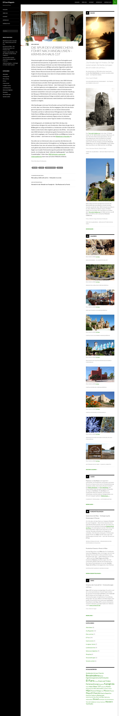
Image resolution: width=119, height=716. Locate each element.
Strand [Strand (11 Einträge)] (96, 699)
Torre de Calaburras (94, 133)
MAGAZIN (77, 2)
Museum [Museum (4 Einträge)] (93, 691)
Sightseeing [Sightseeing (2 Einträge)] (107, 697)
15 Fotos (98, 256)
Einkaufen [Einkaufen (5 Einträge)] (105, 678)
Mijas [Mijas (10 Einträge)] (88, 690)
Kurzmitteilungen (96, 511)
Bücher (35, 167)
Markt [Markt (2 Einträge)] (110, 688)
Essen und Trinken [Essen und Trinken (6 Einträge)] (104, 681)
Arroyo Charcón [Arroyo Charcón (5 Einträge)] (98, 673)
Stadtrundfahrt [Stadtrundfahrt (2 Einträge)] (89, 699)
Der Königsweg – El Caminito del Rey (97, 260)
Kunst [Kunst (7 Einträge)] (108, 686)
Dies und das (35, 44)
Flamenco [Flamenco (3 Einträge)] (101, 684)
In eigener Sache (90, 644)
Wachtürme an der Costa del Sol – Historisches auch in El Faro (9, 42)
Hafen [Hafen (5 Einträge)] (91, 686)
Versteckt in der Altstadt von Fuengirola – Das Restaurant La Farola (53, 183)
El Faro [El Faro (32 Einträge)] (90, 680)
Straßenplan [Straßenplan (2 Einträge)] (101, 699)
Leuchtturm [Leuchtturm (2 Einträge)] (105, 688)
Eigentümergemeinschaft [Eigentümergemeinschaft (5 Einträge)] (94, 678)
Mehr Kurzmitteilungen (94, 573)
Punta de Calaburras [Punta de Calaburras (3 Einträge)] (91, 695)
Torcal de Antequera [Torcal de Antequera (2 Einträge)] (109, 699)
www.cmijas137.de (94, 605)
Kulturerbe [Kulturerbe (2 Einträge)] (103, 686)
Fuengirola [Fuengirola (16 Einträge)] (109, 683)
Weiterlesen (105, 496)
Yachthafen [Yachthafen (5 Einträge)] (89, 704)
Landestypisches (90, 647)
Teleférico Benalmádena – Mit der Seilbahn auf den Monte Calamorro (10, 53)
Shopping (88, 654)
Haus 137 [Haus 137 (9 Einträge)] (97, 686)
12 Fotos (98, 357)
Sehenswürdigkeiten (92, 651)
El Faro (41, 167)
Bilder (92, 13)
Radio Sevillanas (92, 487)
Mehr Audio (90, 504)
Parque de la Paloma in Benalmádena (97, 285)
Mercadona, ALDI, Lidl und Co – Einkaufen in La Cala (53, 176)
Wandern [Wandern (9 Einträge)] (109, 702)
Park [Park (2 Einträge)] (102, 690)
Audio (92, 476)
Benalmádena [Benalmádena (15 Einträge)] (92, 675)
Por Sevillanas (104, 487)
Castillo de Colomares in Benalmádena (98, 335)
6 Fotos (97, 384)
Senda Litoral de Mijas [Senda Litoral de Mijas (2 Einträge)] (91, 697)
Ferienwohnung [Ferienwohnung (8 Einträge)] (92, 684)
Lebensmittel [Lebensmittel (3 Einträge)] (99, 688)
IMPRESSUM (99, 2)
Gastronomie (89, 641)
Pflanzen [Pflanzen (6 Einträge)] (107, 691)
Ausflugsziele (89, 631)
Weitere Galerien (92, 469)
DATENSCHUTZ (107, 2)
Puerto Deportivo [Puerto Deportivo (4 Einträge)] (106, 693)
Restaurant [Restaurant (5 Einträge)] (100, 695)
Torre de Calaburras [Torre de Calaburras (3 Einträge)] (91, 702)
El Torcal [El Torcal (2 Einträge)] (96, 681)
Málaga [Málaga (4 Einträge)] (98, 691)
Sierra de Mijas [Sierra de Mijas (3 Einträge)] (100, 697)
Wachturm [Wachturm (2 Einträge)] (102, 702)
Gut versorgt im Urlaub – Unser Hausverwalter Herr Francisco (9, 59)
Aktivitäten (89, 627)
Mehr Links (90, 615)
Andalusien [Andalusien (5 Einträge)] (89, 673)
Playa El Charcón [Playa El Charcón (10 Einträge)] (93, 693)
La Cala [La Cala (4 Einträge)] (93, 688)
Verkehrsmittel (90, 661)
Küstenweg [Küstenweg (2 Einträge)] (88, 688)
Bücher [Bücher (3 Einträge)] (101, 676)
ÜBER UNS (84, 2)
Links (92, 580)
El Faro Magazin (8, 2)
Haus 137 (60, 167)
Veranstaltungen (90, 657)
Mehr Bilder (90, 229)
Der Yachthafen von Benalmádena (96, 310)
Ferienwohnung (50, 167)
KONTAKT (91, 2)
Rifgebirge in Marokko (63, 136)
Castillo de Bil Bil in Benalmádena (96, 387)
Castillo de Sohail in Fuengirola (96, 412)
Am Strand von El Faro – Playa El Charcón (98, 464)
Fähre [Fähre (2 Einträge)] (87, 686)
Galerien (93, 236)
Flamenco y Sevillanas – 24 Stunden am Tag (98, 499)
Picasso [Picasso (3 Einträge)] (112, 691)
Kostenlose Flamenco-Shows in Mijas (97, 568)
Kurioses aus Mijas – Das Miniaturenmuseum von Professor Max (9, 48)
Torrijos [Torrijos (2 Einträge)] (98, 702)
